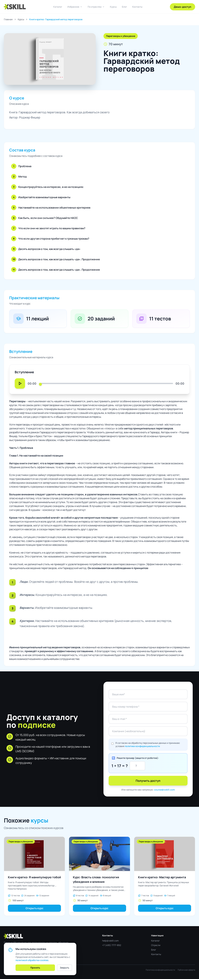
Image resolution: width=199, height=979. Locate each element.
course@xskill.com (164, 789)
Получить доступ (148, 781)
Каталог (57, 6)
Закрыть (64, 967)
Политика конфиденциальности (160, 970)
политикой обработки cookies (32, 960)
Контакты (137, 6)
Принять (35, 967)
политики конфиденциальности (142, 746)
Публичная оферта (186, 970)
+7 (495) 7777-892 (111, 945)
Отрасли (155, 945)
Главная (8, 19)
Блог (124, 6)
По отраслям (96, 7)
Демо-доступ (182, 7)
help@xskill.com (110, 940)
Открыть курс (34, 908)
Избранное (74, 7)
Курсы (113, 6)
